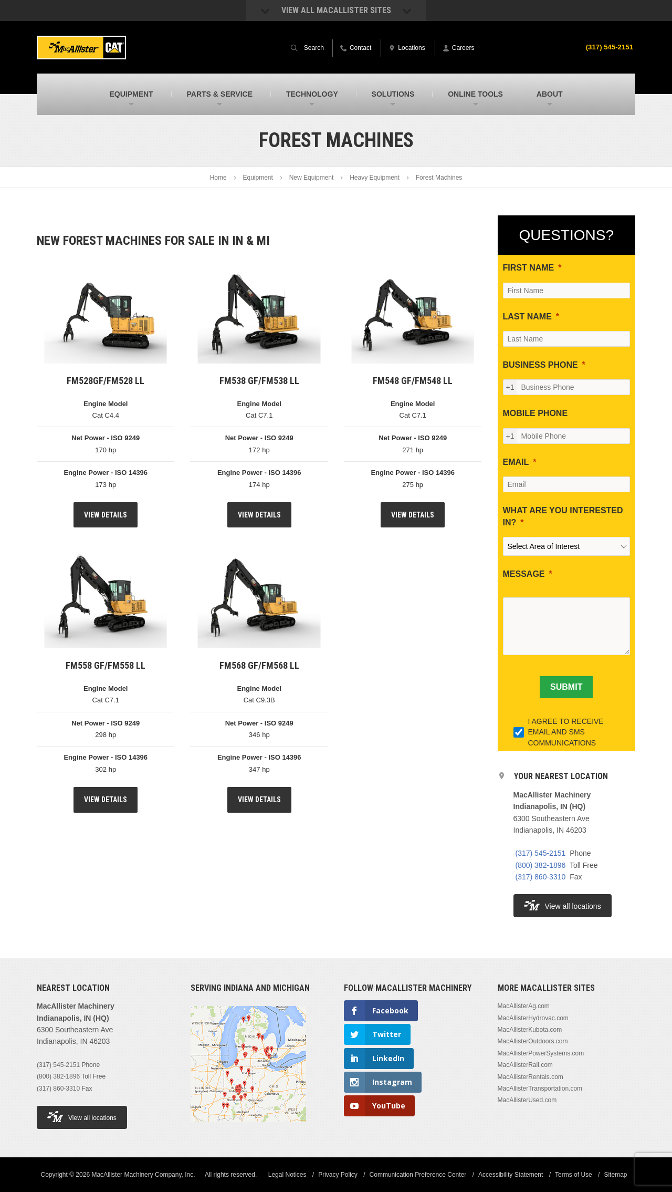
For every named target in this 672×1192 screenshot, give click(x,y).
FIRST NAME (528, 267)
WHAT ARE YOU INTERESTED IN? (563, 516)
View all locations (562, 905)
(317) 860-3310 (541, 877)
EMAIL (516, 462)
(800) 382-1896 (541, 865)
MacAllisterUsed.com (527, 1100)
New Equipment (311, 177)
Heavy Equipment (375, 177)
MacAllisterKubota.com (530, 1029)
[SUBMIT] (566, 687)
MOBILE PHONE (535, 413)
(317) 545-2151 (608, 47)
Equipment (257, 177)
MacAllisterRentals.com (530, 1077)
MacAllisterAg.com (524, 1006)
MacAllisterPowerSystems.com (541, 1053)
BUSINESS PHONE (540, 364)
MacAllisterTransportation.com (540, 1088)
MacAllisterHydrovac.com (533, 1018)
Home (218, 177)
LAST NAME (527, 316)
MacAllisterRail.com (525, 1065)
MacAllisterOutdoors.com (533, 1041)
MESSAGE (524, 573)
